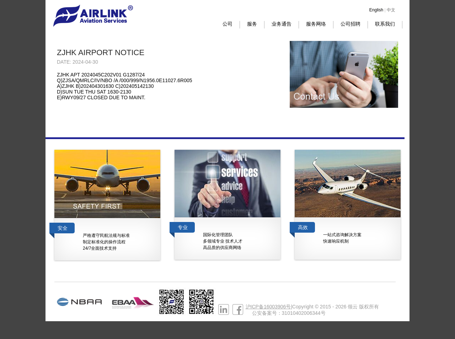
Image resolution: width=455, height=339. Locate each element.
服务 (252, 24)
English (376, 9)
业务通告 (281, 24)
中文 (391, 9)
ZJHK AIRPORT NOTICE (100, 52)
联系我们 (385, 24)
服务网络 (316, 24)
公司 (227, 24)
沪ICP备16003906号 (268, 306)
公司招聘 (350, 24)
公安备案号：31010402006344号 (289, 313)
